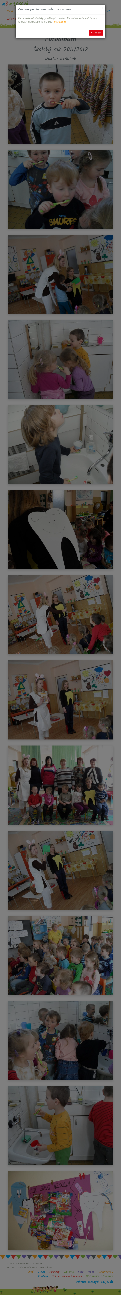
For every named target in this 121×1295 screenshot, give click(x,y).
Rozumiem (96, 33)
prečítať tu (60, 22)
